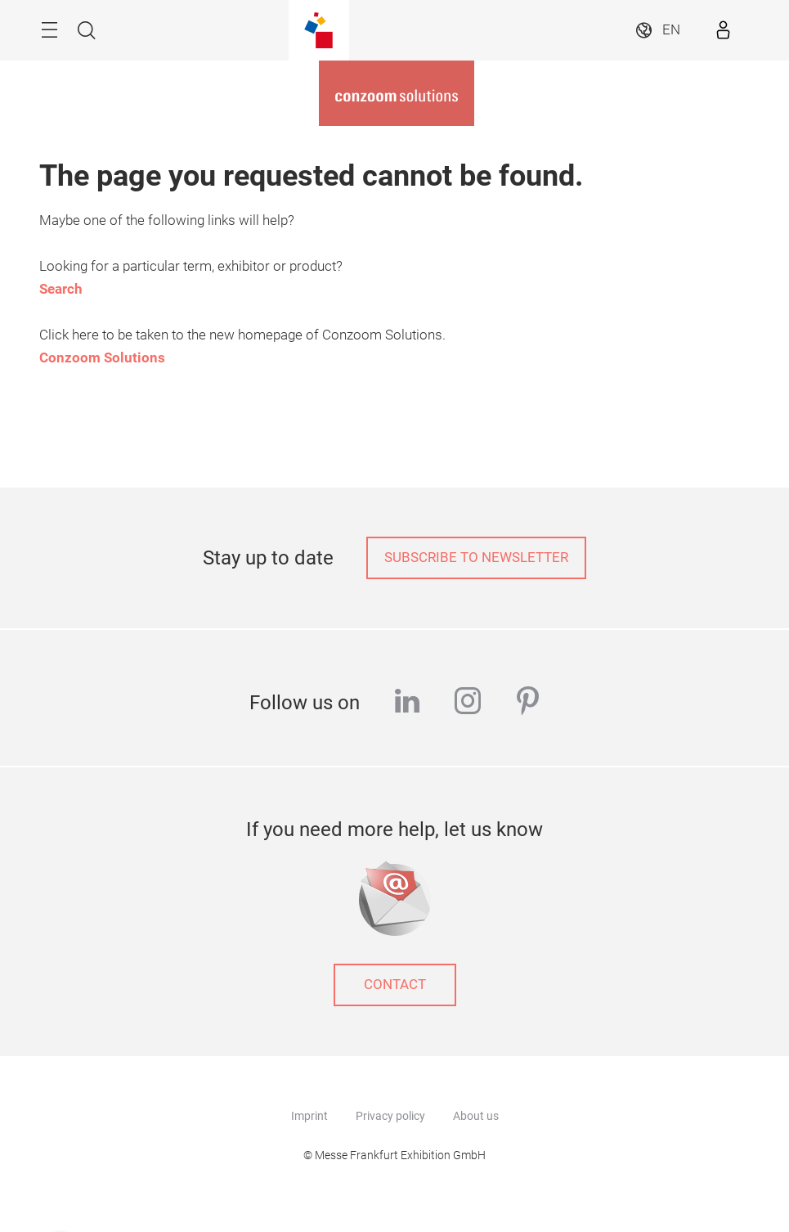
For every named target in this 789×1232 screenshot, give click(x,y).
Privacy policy (390, 1115)
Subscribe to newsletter (476, 557)
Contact (395, 984)
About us (476, 1115)
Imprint (309, 1115)
